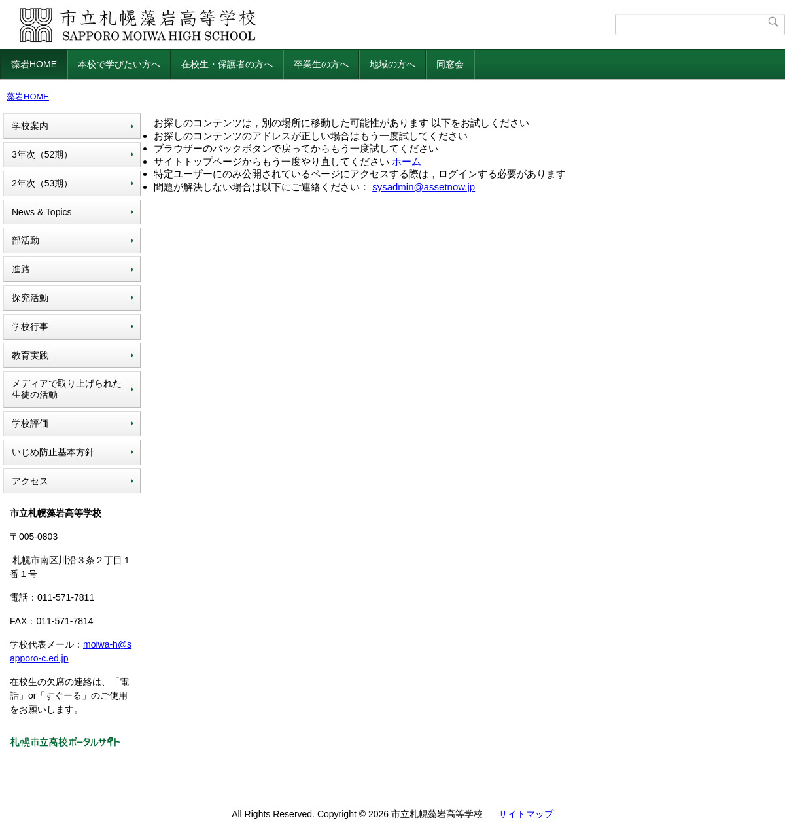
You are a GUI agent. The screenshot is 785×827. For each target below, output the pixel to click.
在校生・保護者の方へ (227, 64)
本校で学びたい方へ (119, 64)
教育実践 (30, 355)
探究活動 (30, 297)
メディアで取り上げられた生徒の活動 (67, 389)
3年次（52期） (42, 154)
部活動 (25, 240)
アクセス (30, 481)
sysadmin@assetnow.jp (423, 186)
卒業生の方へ (321, 64)
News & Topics (42, 212)
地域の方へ (392, 64)
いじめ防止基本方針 (53, 452)
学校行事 (30, 326)
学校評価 (30, 423)
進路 (21, 269)
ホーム (406, 161)
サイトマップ (525, 814)
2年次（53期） (42, 183)
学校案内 (30, 125)
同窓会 (450, 64)
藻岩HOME (34, 64)
